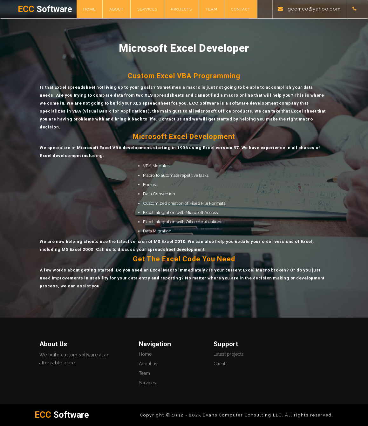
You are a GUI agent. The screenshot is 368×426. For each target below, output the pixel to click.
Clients (221, 363)
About (116, 9)
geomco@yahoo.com (314, 9)
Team (211, 9)
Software (45, 9)
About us (148, 363)
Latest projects (229, 354)
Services (147, 9)
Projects (181, 9)
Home (89, 9)
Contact (240, 9)
